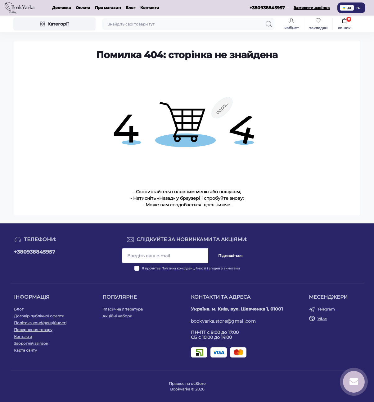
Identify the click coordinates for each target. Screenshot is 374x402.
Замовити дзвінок (312, 7)
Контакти (149, 7)
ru (358, 7)
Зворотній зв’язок (31, 343)
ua (347, 7)
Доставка (61, 7)
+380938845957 (34, 252)
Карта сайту (25, 350)
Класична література (122, 309)
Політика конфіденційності (183, 268)
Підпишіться (230, 255)
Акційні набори (117, 316)
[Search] (268, 24)
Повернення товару (33, 329)
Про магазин (108, 7)
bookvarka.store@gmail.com (223, 321)
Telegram (326, 309)
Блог (130, 7)
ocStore (198, 383)
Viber (322, 318)
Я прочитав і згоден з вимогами (191, 268)
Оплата (83, 7)
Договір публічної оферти (39, 316)
